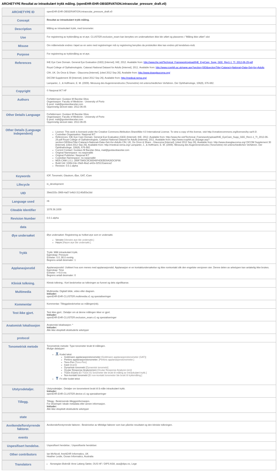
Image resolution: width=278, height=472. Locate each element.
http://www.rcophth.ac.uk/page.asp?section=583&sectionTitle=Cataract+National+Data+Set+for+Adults (210, 67)
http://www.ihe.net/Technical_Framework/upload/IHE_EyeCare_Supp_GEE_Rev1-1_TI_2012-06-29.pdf (198, 62)
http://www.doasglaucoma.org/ (154, 72)
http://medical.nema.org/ (134, 78)
